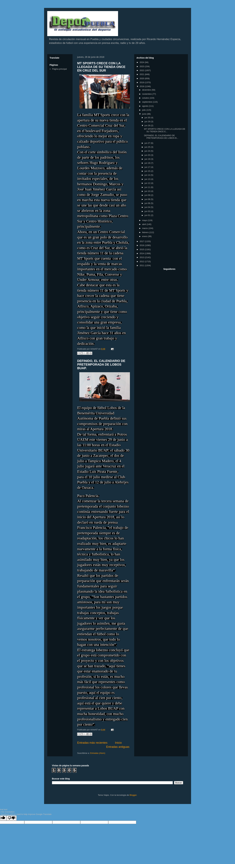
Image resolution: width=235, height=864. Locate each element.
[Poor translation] (11, 818)
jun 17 (148, 167)
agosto (145, 106)
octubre (146, 98)
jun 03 (148, 211)
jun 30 (148, 117)
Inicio (118, 742)
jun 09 (148, 195)
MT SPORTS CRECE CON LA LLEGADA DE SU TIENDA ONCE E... (164, 130)
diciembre (147, 90)
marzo (145, 228)
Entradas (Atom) (97, 753)
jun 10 (148, 191)
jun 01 (148, 215)
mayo (145, 220)
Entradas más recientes (92, 742)
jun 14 (148, 175)
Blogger (133, 795)
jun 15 (148, 171)
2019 (142, 82)
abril (144, 224)
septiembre (147, 102)
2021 (142, 74)
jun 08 (148, 199)
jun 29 (148, 121)
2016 (142, 245)
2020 (142, 78)
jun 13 (148, 179)
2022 (142, 70)
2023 (142, 66)
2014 (142, 253)
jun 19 (148, 159)
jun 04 (148, 207)
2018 (142, 86)
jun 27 (148, 143)
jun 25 (148, 147)
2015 (142, 249)
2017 (142, 241)
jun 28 (148, 125)
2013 (142, 257)
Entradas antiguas (117, 746)
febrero (145, 232)
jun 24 (148, 151)
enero (145, 236)
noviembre (147, 94)
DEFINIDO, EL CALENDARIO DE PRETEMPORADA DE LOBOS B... (161, 136)
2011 (142, 265)
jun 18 (148, 163)
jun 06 (148, 203)
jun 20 (148, 155)
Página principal (59, 69)
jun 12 (148, 183)
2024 (142, 62)
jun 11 (148, 187)
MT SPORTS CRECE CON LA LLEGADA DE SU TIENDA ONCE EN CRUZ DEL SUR (101, 66)
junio (144, 114)
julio (144, 110)
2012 (142, 261)
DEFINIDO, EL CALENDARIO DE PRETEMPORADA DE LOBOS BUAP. (101, 364)
